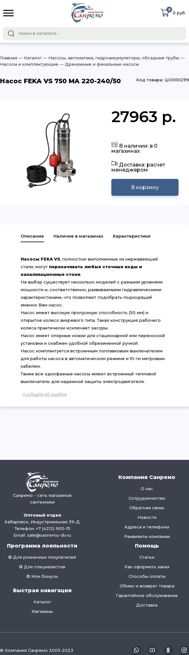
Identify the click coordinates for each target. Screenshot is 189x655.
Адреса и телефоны (146, 526)
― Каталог (29, 57)
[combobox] (94, 33)
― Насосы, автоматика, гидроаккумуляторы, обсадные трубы (110, 57)
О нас (147, 488)
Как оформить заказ (146, 566)
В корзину (145, 187)
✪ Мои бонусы (42, 576)
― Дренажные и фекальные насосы (98, 64)
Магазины (42, 611)
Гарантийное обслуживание (147, 595)
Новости (147, 517)
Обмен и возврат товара (147, 585)
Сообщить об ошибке (45, 394)
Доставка (147, 604)
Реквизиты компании (147, 536)
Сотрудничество (147, 498)
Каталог (42, 601)
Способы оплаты (147, 576)
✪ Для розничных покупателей (42, 557)
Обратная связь (146, 507)
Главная (8, 57)
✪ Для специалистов (42, 566)
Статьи (146, 557)
